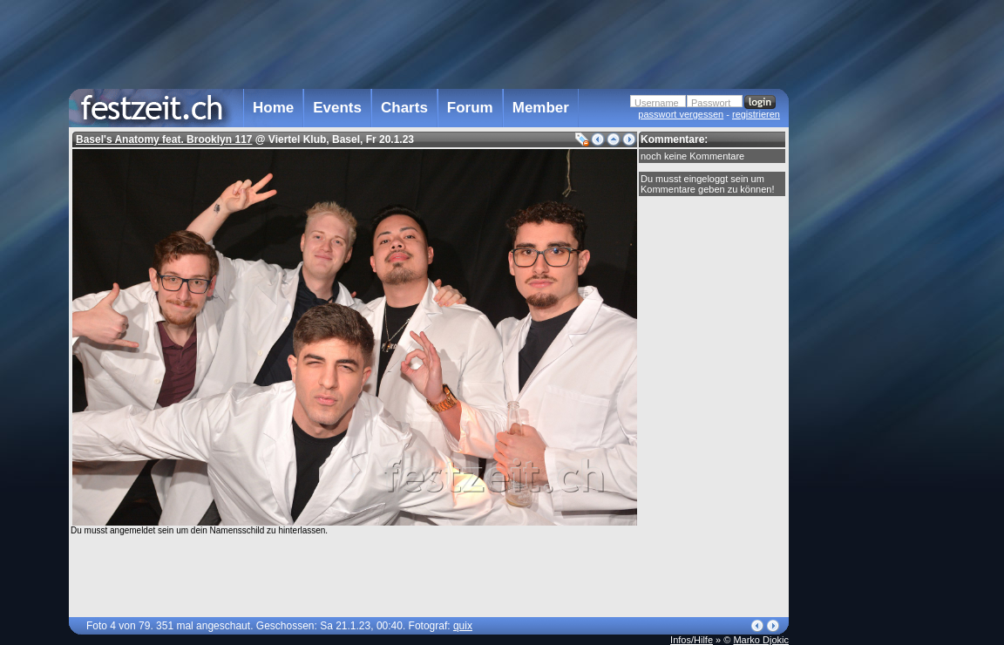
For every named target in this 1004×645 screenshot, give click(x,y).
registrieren (756, 114)
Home (273, 107)
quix (462, 626)
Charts (404, 107)
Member (540, 107)
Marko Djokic (761, 640)
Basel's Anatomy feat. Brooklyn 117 (164, 139)
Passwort (710, 103)
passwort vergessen (680, 114)
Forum (470, 107)
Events (337, 107)
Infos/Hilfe (691, 640)
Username (656, 103)
